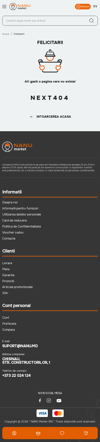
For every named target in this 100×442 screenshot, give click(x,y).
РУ (95, 6)
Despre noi (10, 202)
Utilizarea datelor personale (21, 214)
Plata (5, 269)
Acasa (5, 34)
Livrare (7, 263)
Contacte (8, 238)
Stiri (5, 293)
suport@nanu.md (20, 346)
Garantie (8, 275)
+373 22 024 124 (16, 375)
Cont (5, 318)
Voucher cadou (13, 232)
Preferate (9, 324)
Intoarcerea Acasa (50, 116)
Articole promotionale (17, 287)
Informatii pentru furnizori (20, 208)
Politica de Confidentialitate (21, 226)
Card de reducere (14, 220)
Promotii (8, 281)
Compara (8, 330)
